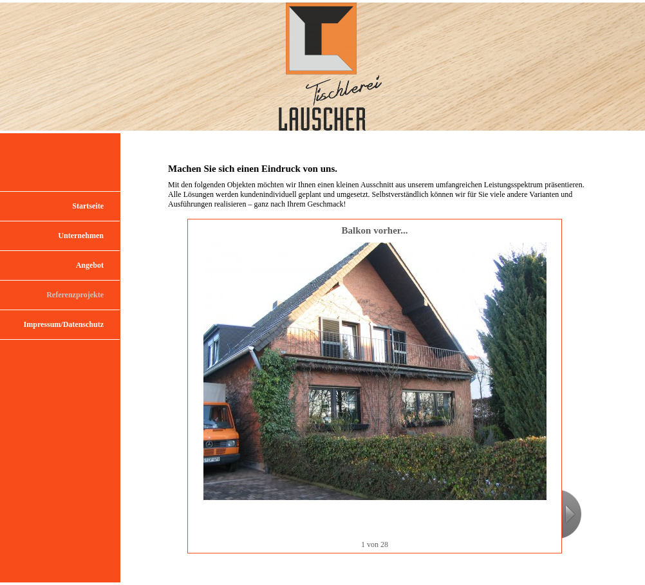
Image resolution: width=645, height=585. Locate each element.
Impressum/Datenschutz (64, 324)
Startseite (88, 205)
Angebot (90, 265)
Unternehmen (81, 235)
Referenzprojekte (75, 294)
